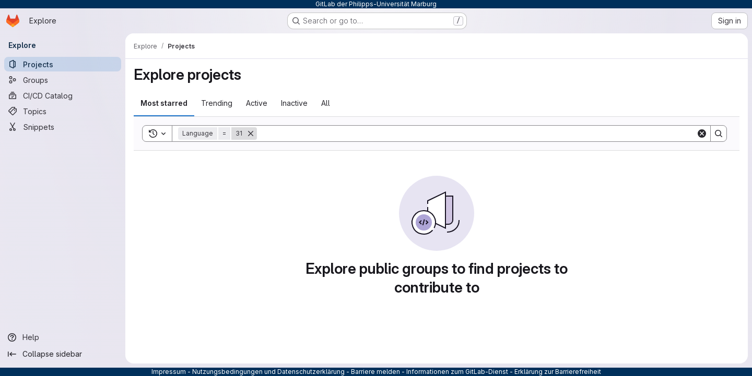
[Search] (476, 133)
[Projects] (62, 64)
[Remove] (250, 133)
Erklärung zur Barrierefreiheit (557, 371)
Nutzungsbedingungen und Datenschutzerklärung (268, 371)
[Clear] (702, 133)
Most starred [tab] (163, 103)
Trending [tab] (216, 103)
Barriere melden (375, 371)
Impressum (168, 371)
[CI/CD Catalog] (62, 95)
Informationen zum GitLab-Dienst (457, 371)
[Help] (62, 337)
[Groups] (62, 79)
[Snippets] (62, 126)
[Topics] (62, 111)
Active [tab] (256, 103)
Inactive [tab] (294, 103)
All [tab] (325, 103)
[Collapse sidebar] (62, 354)
